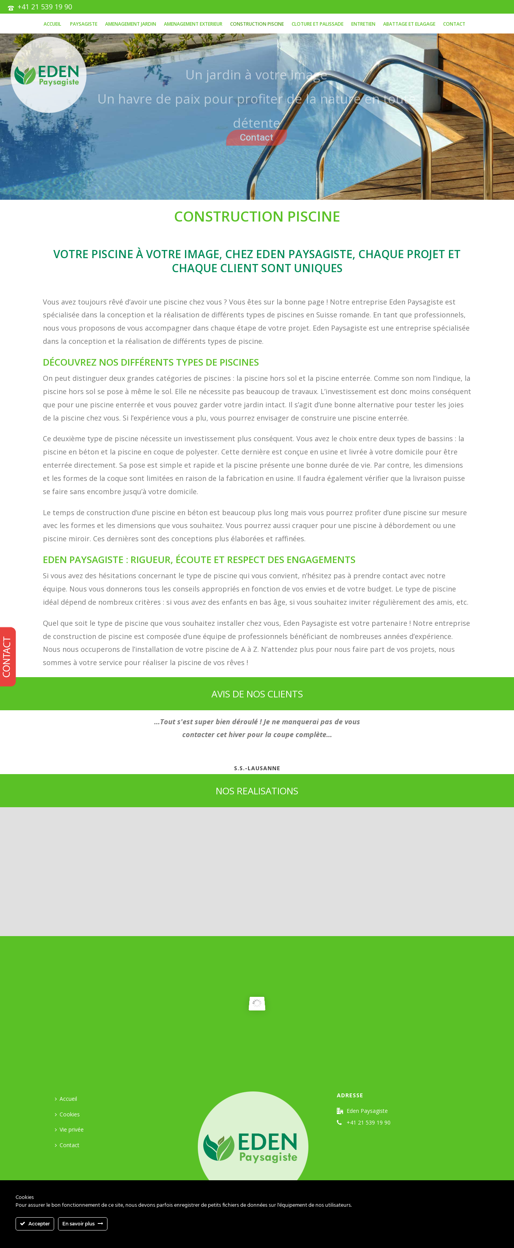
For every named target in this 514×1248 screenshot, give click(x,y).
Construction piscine (257, 24)
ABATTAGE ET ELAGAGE (409, 24)
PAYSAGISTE (83, 24)
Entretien (363, 24)
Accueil (52, 24)
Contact (454, 24)
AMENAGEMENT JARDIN (130, 24)
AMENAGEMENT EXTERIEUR (193, 24)
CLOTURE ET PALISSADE (317, 24)
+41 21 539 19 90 (45, 6)
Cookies (67, 1114)
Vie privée (69, 1129)
